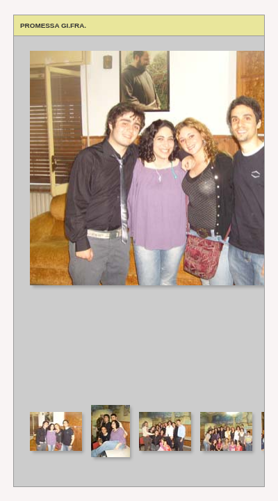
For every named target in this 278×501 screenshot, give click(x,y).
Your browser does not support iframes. (139, 219)
